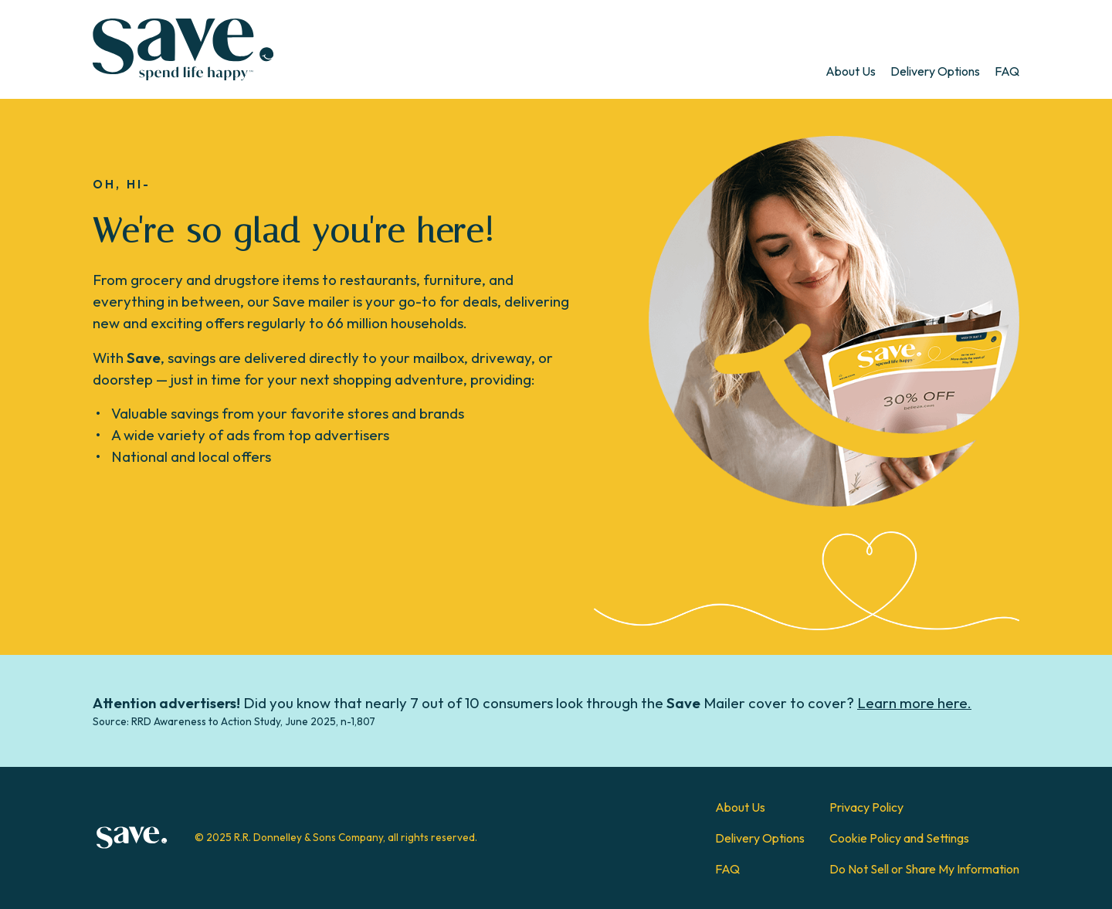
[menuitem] (851, 71)
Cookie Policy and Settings (899, 838)
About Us (851, 71)
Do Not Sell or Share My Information (924, 869)
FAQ (1007, 71)
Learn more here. (914, 703)
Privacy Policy (866, 807)
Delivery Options (935, 71)
